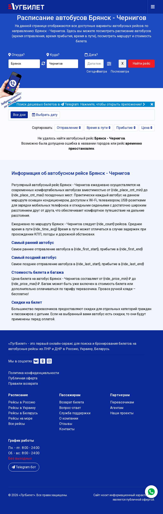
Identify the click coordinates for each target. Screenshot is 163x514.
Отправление (69, 128)
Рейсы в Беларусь (23, 413)
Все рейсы (16, 424)
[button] (109, 64)
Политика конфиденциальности (33, 373)
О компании (68, 418)
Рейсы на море (20, 418)
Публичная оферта (22, 378)
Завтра (102, 71)
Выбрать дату (45, 115)
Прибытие (126, 128)
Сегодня (91, 71)
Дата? (91, 55)
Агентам (116, 408)
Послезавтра (120, 71)
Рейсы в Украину (22, 408)
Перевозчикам (122, 402)
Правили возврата (23, 384)
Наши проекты (122, 413)
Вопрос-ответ (70, 408)
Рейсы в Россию (21, 402)
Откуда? (18, 55)
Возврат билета (71, 402)
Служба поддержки (74, 413)
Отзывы (65, 424)
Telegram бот (24, 467)
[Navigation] (151, 7)
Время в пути (99, 128)
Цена (146, 128)
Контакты (67, 429)
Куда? (54, 55)
